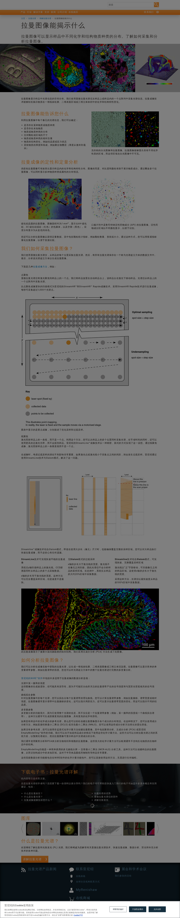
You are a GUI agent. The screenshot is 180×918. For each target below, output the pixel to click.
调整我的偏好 (118, 909)
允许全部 (157, 909)
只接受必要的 (137, 909)
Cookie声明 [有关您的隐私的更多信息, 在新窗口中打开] (78, 915)
